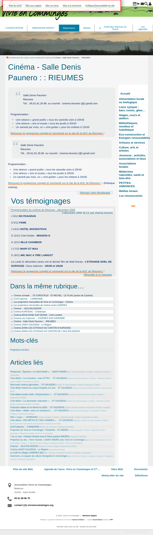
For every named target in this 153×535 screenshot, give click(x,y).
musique (89, 372)
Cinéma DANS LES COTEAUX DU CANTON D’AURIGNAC (42, 328)
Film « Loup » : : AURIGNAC (24, 417)
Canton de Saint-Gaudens (78, 378)
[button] (128, 4)
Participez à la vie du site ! (136, 532)
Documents (116, 469)
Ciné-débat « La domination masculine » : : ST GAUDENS (38, 401)
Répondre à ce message (98, 274)
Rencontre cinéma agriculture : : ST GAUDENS (33, 384)
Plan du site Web (15, 469)
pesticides (14, 433)
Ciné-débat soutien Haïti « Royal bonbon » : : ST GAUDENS (39, 394)
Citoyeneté (95, 411)
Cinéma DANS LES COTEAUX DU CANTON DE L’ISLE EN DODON (47, 331)
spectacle (86, 453)
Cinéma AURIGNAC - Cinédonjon (30, 311)
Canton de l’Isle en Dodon (49, 446)
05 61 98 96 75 (22, 498)
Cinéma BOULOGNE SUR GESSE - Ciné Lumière (38, 315)
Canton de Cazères (79, 456)
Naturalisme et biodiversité (33, 424)
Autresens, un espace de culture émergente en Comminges (38, 456)
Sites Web (98, 469)
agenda (77, 420)
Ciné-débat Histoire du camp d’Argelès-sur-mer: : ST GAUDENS (41, 388)
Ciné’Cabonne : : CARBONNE (28, 299)
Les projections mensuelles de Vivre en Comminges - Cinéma (43, 302)
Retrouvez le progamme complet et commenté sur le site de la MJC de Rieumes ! (57, 271)
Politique (100, 394)
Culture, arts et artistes (32, 58)
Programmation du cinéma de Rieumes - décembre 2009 (43, 209)
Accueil (125, 93)
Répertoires (16, 58)
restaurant (14, 375)
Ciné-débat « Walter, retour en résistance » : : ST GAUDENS (39, 410)
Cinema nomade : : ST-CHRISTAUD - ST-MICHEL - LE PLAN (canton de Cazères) (53, 295)
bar (69, 372)
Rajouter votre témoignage (95, 192)
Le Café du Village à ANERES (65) (27, 452)
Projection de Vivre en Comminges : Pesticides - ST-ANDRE (39, 430)
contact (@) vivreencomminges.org (33, 505)
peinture (100, 456)
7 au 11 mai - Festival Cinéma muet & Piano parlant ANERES (39, 436)
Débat (12, 382)
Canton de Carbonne (48, 427)
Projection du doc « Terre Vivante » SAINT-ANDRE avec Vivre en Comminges (47, 440)
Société (36, 404)
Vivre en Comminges (44, 433)
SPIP (111, 519)
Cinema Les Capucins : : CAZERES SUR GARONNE (39, 318)
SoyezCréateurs (97, 519)
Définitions (144, 475)
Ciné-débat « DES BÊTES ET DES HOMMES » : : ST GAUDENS (41, 420)
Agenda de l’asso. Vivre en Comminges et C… (58, 469)
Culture (78, 417)
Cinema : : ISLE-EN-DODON (27, 308)
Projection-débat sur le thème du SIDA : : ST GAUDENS (37, 407)
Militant (19, 382)
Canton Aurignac (78, 372)
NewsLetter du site (140, 469)
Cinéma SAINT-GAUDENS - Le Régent (32, 324)
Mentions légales (90, 516)
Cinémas (48, 58)
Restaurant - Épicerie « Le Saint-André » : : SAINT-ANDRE (38, 371)
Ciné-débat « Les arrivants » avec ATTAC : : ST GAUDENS (38, 378)
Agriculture (90, 440)
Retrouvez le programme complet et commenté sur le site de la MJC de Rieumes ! (57, 133)
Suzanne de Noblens (78, 519)
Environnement (16, 424)
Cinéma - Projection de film (100, 378)
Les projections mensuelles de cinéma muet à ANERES (40, 305)
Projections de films (19, 350)
